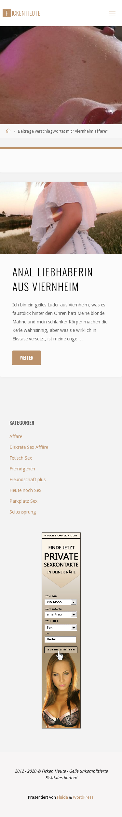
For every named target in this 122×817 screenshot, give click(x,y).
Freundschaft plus (27, 479)
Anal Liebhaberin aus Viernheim (52, 279)
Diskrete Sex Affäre (28, 447)
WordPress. (83, 797)
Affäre (15, 436)
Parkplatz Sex (23, 501)
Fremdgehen (22, 468)
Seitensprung (22, 512)
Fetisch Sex (20, 458)
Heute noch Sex (25, 490)
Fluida (62, 797)
